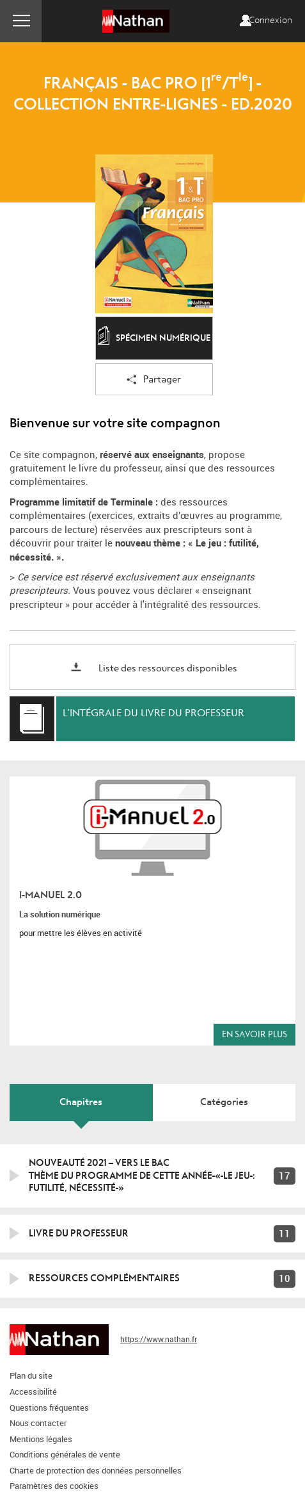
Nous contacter (38, 1423)
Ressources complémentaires (104, 1278)
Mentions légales (41, 1439)
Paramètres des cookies (54, 1485)
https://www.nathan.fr (158, 1339)
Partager (154, 380)
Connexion (270, 20)
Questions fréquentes (49, 1407)
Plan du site (31, 1375)
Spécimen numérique (154, 339)
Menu (21, 21)
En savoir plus (254, 1034)
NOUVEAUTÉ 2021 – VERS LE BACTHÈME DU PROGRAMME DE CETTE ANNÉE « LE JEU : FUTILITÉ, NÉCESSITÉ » (142, 1175)
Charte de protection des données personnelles (96, 1470)
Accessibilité (33, 1391)
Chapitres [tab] (80, 1102)
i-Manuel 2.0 (50, 895)
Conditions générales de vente (65, 1454)
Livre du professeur (79, 1233)
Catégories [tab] (224, 1102)
